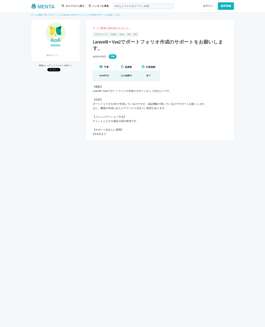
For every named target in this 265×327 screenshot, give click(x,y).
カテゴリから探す (73, 5)
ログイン (208, 6)
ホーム (34, 15)
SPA (128, 34)
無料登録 (226, 6)
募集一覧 (42, 15)
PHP (135, 34)
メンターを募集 (99, 5)
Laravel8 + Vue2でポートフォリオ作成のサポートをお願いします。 (92, 15)
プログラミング (54, 15)
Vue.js (122, 34)
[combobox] (143, 6)
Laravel (113, 34)
